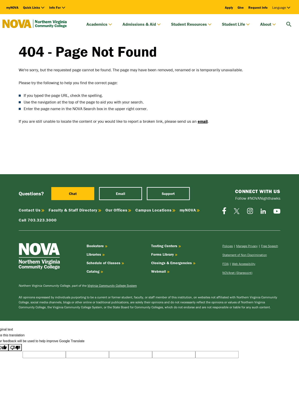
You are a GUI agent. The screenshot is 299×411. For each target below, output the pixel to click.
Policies (227, 246)
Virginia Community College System (112, 285)
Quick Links (34, 7)
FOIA (225, 264)
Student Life (236, 24)
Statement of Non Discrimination (244, 255)
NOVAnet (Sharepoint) (237, 273)
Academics (99, 24)
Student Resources (191, 24)
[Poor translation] (15, 347)
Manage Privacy (247, 246)
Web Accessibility (243, 264)
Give (241, 7)
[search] (289, 23)
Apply (229, 7)
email (203, 121)
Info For (57, 7)
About (268, 24)
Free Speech (269, 246)
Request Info (258, 7)
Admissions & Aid (142, 24)
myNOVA (12, 7)
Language (281, 7)
